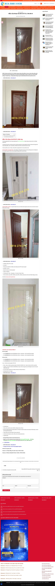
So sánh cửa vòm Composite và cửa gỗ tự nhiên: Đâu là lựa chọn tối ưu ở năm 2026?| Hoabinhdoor (49, 31)
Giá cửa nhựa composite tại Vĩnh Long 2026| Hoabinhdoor (49, 19)
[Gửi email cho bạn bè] (20, 458)
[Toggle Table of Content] (14, 134)
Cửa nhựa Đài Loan (5, 206)
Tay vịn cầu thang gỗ (47, 0)
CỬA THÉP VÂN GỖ (19, 6)
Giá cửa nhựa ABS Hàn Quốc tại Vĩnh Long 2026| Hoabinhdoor (49, 15)
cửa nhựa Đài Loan (21, 141)
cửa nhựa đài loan (21, 461)
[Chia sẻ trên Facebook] (17, 458)
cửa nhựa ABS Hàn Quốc (25, 439)
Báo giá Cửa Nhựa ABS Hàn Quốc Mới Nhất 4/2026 (49, 47)
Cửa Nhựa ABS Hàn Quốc (6, 8)
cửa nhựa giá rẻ (26, 461)
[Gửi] (41, 3)
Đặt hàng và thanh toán (49, 8)
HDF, (21, 440)
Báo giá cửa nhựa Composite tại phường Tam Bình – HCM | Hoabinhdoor (49, 43)
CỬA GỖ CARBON (13, 8)
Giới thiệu (2, 6)
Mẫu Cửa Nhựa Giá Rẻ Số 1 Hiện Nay (9, 135)
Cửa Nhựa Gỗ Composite (46, 575)
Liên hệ (43, 8)
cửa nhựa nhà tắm (31, 461)
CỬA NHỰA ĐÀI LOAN (26, 6)
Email (16, 485)
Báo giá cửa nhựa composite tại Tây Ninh (49, 36)
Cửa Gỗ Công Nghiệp (35, 6)
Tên (3, 485)
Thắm (24, 16)
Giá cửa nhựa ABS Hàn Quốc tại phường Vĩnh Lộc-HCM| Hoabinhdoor (49, 26)
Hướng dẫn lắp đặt (20, 8)
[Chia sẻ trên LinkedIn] (24, 458)
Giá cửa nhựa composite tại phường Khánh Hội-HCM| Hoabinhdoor (49, 23)
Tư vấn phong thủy (27, 8)
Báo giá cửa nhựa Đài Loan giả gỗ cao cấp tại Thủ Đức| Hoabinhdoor (49, 39)
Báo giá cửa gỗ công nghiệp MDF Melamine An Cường (49, 51)
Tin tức (6, 6)
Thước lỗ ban (52, 0)
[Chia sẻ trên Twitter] (19, 458)
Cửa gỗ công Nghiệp (12, 440)
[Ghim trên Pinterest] (22, 458)
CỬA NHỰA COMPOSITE (43, 6)
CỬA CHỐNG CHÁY (51, 6)
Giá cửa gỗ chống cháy (46, 563)
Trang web (29, 485)
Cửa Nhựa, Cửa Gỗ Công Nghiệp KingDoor (14, 446)
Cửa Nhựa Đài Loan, (45, 578)
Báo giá (19, 12)
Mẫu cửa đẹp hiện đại (40, 0)
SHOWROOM (35, 0)
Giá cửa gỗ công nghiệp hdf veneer (47, 566)
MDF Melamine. (29, 440)
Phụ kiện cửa (39, 8)
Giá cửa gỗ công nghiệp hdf (46, 565)
